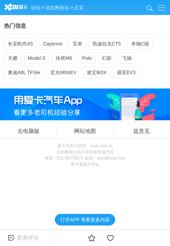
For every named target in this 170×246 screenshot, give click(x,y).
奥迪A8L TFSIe (24, 72)
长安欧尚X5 (20, 43)
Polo (87, 58)
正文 (79, 7)
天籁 (12, 58)
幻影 (107, 58)
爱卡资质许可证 (85, 164)
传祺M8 (64, 58)
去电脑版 (28, 131)
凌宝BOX (97, 72)
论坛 (35, 7)
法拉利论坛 (57, 7)
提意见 (141, 131)
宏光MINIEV (63, 72)
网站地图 (85, 131)
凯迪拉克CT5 (107, 43)
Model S (36, 58)
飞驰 (127, 58)
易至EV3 (126, 72)
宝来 (77, 43)
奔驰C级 (140, 43)
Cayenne (52, 43)
